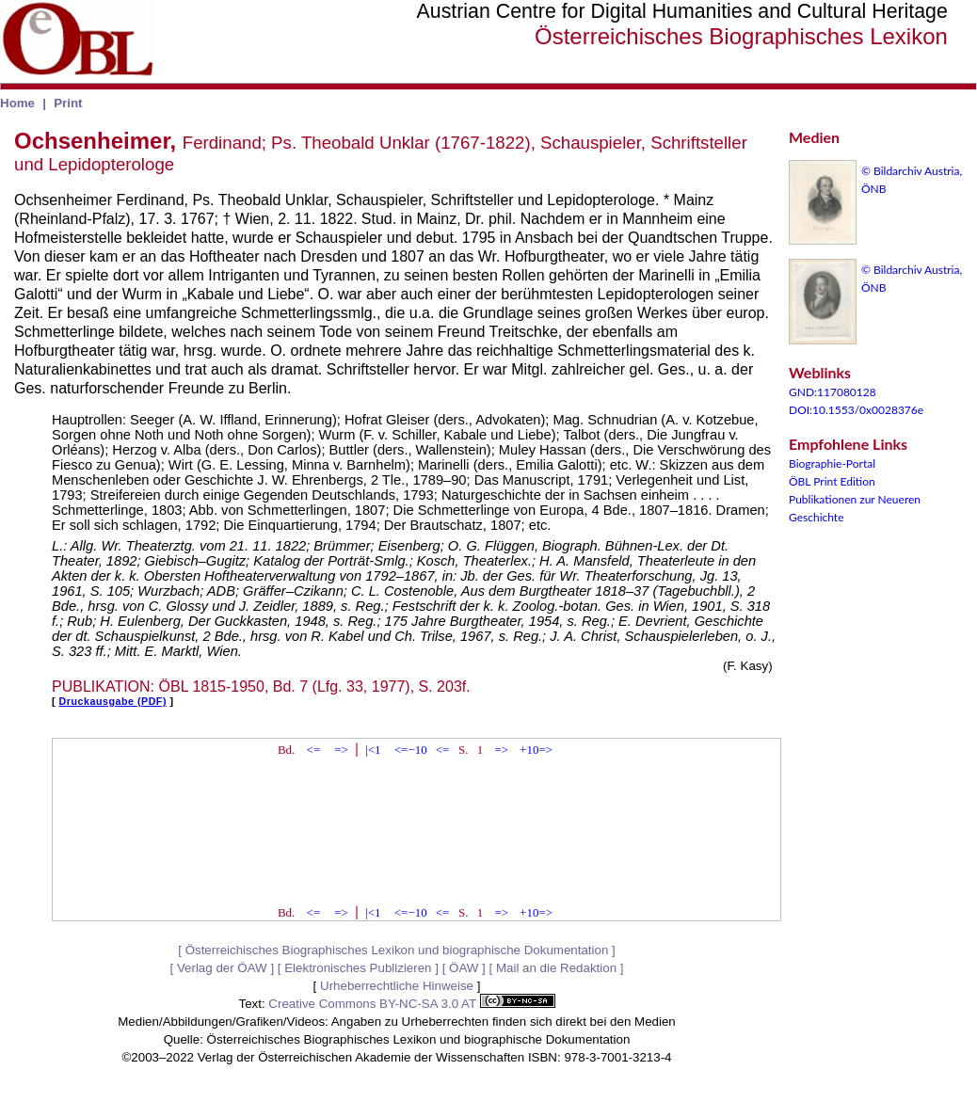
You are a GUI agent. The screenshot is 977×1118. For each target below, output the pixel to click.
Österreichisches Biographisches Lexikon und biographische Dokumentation (397, 950)
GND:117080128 (832, 392)
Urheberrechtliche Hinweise (396, 986)
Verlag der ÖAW (222, 968)
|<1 (372, 750)
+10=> (536, 750)
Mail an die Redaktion (556, 968)
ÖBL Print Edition (832, 481)
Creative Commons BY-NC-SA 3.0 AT (411, 1004)
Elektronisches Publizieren (357, 968)
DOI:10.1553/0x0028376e (856, 410)
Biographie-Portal (832, 463)
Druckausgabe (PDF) (113, 701)
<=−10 (410, 750)
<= (314, 750)
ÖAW (463, 968)
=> (341, 750)
